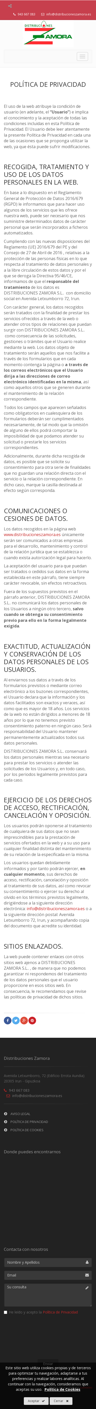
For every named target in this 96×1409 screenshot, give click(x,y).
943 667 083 (16, 1090)
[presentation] (48, 1338)
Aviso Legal (17, 1113)
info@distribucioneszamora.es (65, 14)
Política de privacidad (26, 1121)
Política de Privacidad (60, 1312)
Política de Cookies (24, 1130)
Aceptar (36, 1401)
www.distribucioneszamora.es (32, 534)
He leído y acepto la (41, 1312)
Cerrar (61, 1401)
